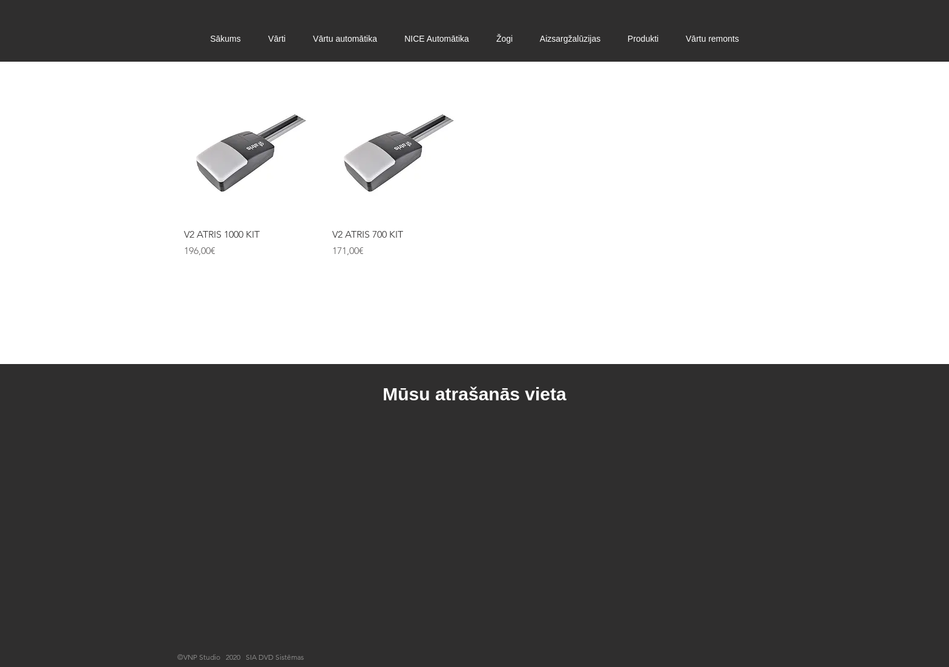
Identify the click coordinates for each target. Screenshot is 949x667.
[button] (277, 39)
